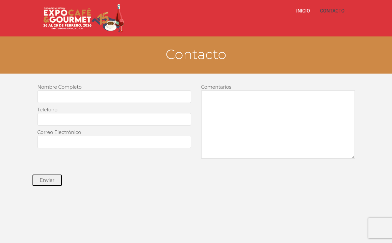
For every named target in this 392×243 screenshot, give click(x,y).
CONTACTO (332, 11)
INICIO (303, 11)
